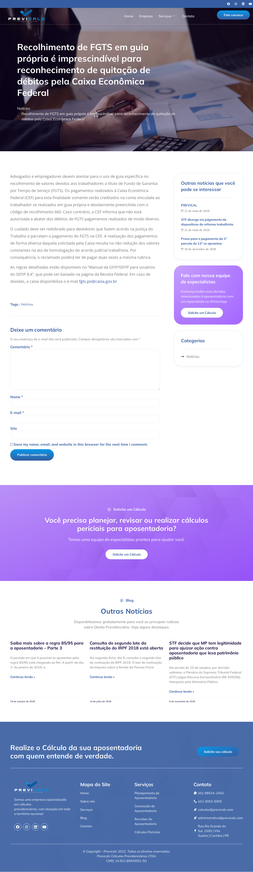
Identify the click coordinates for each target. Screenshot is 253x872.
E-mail (17, 413)
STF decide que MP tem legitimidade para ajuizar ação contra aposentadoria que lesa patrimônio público (205, 651)
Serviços (167, 16)
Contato (188, 16)
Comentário (21, 347)
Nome (16, 397)
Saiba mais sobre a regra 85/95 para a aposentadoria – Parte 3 (46, 646)
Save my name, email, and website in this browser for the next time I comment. (81, 444)
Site (13, 428)
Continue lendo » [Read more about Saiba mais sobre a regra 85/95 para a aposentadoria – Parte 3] (22, 677)
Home (128, 16)
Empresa (146, 16)
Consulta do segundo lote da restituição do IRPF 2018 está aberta (126, 646)
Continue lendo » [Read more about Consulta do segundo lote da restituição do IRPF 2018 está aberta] (102, 677)
